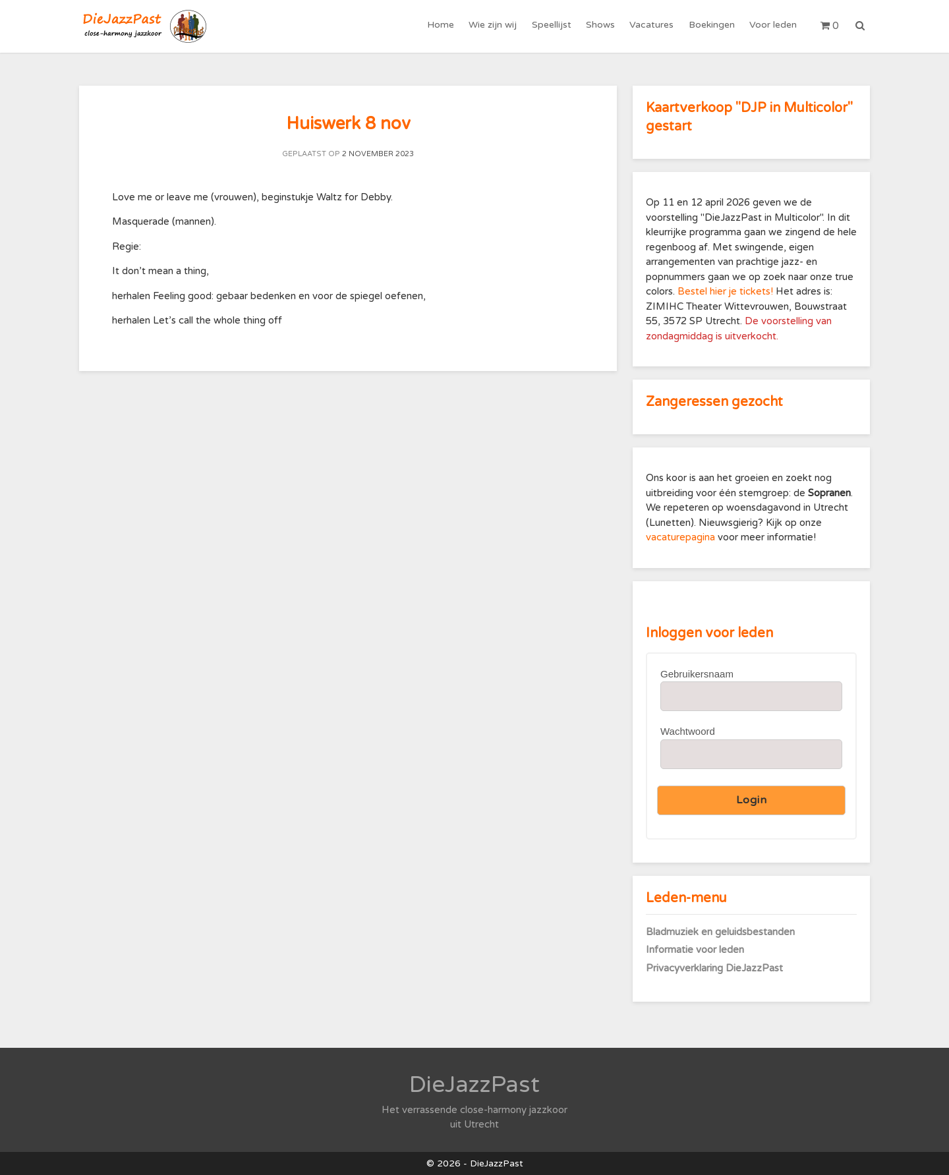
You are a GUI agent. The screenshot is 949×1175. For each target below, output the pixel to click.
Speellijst (552, 26)
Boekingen (712, 26)
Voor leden (773, 26)
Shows (601, 26)
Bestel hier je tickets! (725, 291)
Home (441, 26)
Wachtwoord (687, 731)
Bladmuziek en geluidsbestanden (720, 932)
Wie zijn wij (494, 26)
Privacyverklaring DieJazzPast (714, 968)
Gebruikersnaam (696, 673)
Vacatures (652, 26)
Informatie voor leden (695, 950)
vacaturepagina (682, 537)
